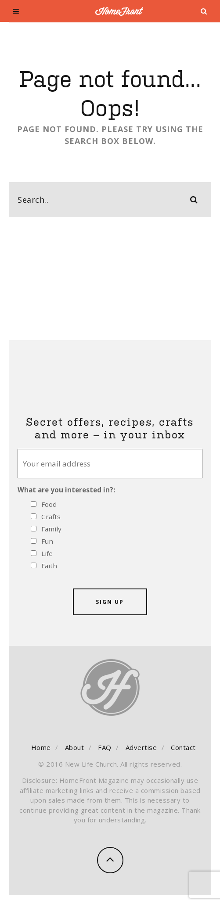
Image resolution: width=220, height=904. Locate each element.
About (74, 747)
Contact (183, 747)
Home (41, 747)
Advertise (141, 747)
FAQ (105, 747)
